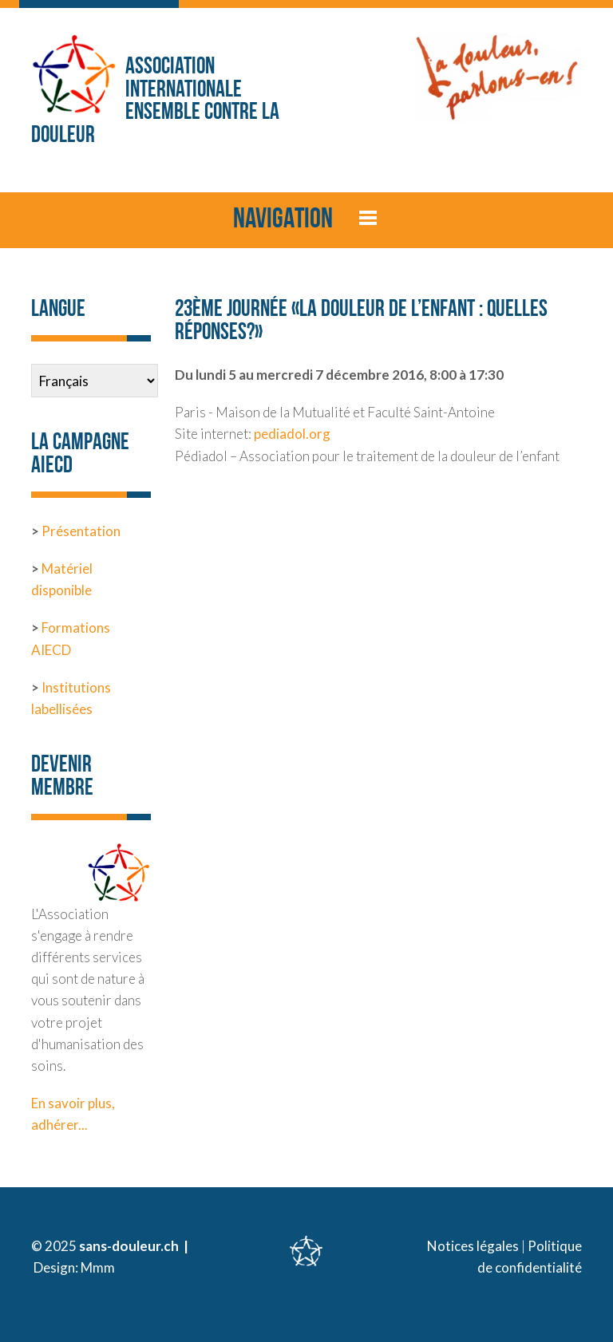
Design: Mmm (74, 1267)
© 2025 (55, 1245)
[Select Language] (94, 380)
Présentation (81, 531)
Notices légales (473, 1245)
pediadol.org (292, 433)
